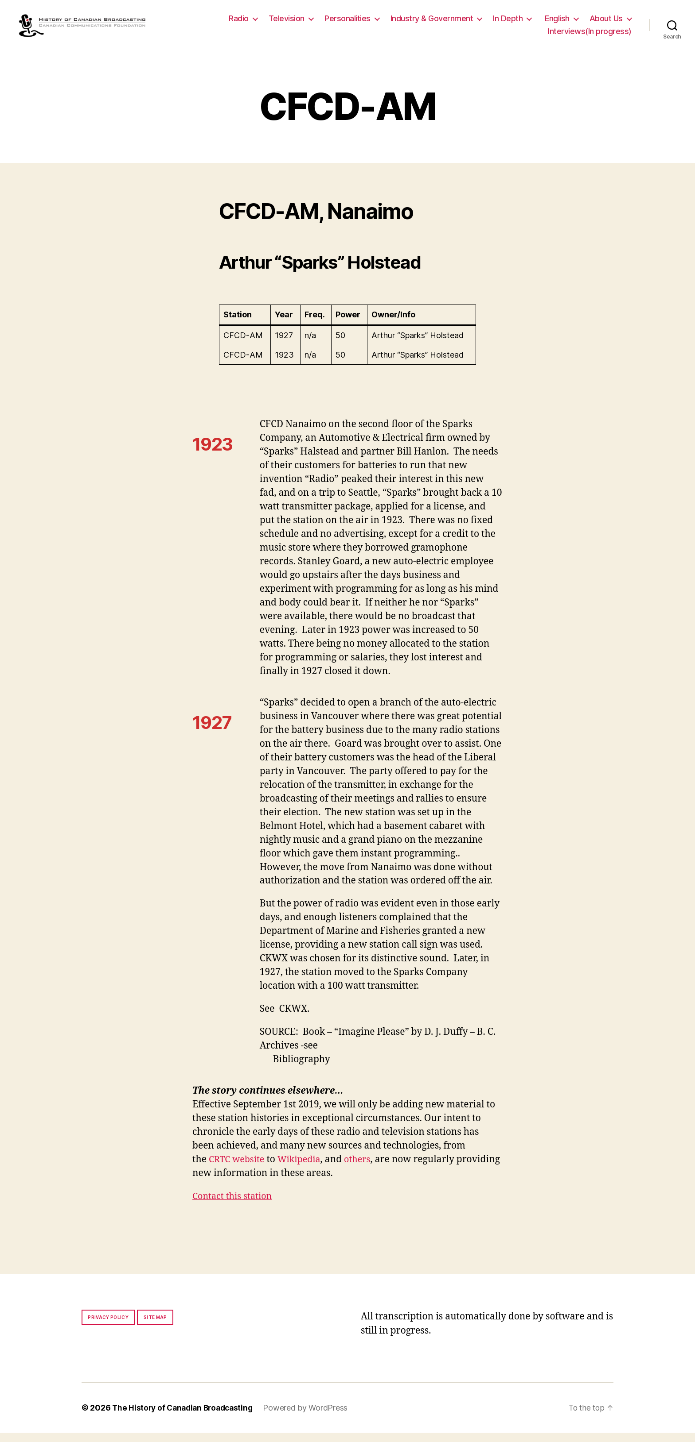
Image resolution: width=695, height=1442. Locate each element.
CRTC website (238, 1169)
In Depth (508, 22)
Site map (155, 1326)
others (365, 1169)
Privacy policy (108, 1326)
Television (287, 22)
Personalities (347, 22)
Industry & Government (431, 22)
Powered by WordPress (311, 1417)
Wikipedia (304, 1169)
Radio (239, 22)
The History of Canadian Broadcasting (185, 1417)
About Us (606, 22)
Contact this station (234, 1205)
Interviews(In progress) (590, 36)
